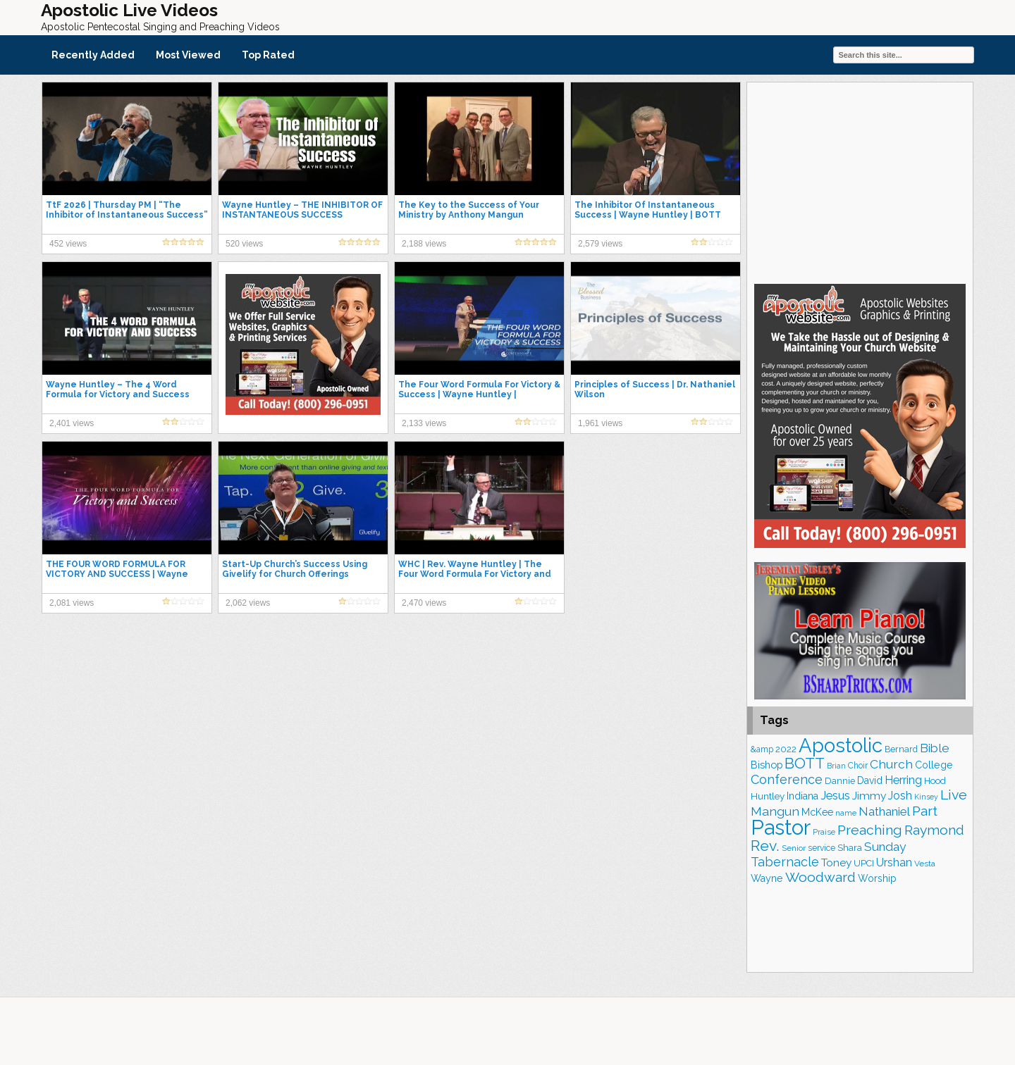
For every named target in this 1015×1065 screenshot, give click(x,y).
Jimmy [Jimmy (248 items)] (869, 795)
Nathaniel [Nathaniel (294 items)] (884, 811)
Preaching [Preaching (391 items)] (869, 830)
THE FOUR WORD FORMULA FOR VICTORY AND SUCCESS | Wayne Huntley (117, 574)
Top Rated (268, 55)
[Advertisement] (860, 181)
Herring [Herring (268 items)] (903, 780)
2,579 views (600, 244)
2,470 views (424, 603)
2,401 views (71, 423)
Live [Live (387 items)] (953, 795)
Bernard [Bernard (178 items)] (901, 749)
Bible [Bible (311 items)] (934, 748)
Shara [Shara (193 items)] (849, 847)
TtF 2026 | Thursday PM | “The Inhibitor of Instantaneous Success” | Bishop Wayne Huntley (127, 215)
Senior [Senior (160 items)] (794, 848)
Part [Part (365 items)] (924, 810)
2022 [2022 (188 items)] (785, 749)
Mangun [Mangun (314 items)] (775, 811)
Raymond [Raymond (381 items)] (934, 830)
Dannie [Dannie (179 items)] (840, 781)
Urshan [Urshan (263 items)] (894, 862)
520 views (244, 244)
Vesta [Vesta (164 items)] (924, 863)
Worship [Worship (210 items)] (877, 878)
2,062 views (248, 603)
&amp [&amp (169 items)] (762, 749)
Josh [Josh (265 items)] (900, 795)
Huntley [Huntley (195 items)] (768, 796)
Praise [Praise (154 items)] (824, 832)
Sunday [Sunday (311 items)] (885, 847)
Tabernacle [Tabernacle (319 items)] (785, 861)
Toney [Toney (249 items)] (836, 862)
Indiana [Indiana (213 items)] (802, 796)
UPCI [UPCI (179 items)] (864, 863)
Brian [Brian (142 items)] (836, 765)
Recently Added (93, 55)
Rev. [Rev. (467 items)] (765, 845)
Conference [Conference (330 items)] (787, 779)
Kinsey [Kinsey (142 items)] (926, 796)
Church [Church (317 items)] (891, 763)
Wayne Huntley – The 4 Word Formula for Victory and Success (118, 389)
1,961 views (600, 423)
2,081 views (71, 603)
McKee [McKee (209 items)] (817, 812)
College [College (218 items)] (934, 765)
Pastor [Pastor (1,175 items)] (781, 827)
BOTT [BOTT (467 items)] (805, 763)
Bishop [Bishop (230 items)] (766, 765)
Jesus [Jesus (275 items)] (835, 795)
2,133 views (424, 423)
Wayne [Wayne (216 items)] (767, 878)
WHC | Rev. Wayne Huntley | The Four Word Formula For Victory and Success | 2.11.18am (474, 574)
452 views (68, 244)
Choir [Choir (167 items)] (858, 766)
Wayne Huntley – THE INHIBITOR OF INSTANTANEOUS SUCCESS (302, 210)
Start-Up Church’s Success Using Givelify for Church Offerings (294, 569)
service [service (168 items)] (821, 848)
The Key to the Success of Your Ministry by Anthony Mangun (468, 210)
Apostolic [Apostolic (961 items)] (840, 745)
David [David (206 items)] (869, 780)
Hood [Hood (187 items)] (935, 781)
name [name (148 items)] (845, 813)
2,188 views (424, 244)
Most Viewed (188, 55)
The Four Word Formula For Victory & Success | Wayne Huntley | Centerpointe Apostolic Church (479, 394)
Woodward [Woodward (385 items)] (820, 877)
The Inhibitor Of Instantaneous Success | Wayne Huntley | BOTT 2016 (647, 215)
